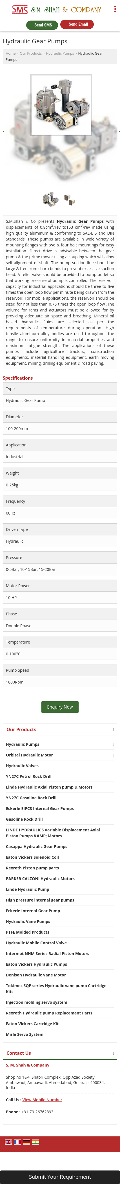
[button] (42, 1099)
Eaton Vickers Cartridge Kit (32, 1023)
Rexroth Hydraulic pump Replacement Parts (49, 1013)
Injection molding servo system (36, 1002)
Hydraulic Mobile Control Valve (36, 942)
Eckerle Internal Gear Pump (33, 910)
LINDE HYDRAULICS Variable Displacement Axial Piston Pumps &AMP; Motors (53, 832)
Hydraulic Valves (22, 765)
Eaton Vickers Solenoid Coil (32, 857)
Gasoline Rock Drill (24, 819)
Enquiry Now (60, 707)
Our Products (31, 53)
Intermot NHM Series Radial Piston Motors (47, 953)
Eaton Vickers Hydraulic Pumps (36, 964)
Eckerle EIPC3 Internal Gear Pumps (40, 808)
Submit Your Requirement (60, 1176)
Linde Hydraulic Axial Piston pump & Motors (49, 787)
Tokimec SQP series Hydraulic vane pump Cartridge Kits (56, 988)
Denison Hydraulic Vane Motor (36, 975)
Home (11, 53)
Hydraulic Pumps (60, 53)
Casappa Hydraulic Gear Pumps (36, 846)
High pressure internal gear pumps (40, 900)
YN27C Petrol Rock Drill (29, 776)
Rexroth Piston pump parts (32, 868)
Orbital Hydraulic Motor (29, 755)
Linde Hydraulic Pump (27, 889)
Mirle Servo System (24, 1034)
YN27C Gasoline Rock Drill (31, 797)
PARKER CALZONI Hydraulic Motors (40, 878)
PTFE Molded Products (27, 932)
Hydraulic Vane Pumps (28, 921)
